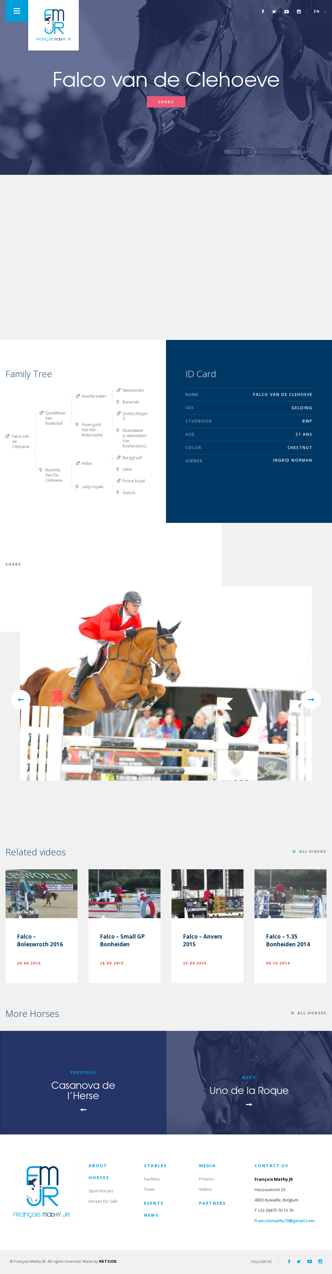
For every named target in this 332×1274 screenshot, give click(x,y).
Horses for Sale (103, 1201)
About (98, 1165)
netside (108, 1261)
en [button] (317, 11)
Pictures (206, 1179)
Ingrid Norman (293, 460)
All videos (312, 851)
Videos (205, 1189)
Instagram (299, 11)
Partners (212, 1203)
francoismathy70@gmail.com (284, 1220)
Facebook (263, 11)
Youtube (286, 11)
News (151, 1215)
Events (154, 1203)
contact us (272, 1165)
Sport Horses (101, 1191)
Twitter (274, 11)
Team (149, 1189)
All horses (312, 1012)
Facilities (152, 1179)
